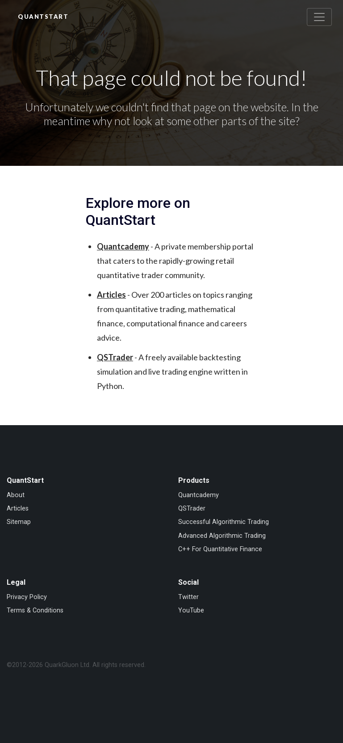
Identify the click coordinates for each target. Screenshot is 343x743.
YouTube (191, 610)
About (16, 495)
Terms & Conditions (35, 610)
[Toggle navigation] (319, 17)
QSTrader (115, 357)
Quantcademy (123, 246)
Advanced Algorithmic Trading (222, 536)
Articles (111, 295)
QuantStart (43, 16)
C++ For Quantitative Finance (220, 549)
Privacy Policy (27, 597)
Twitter (188, 597)
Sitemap (19, 522)
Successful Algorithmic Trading (223, 522)
